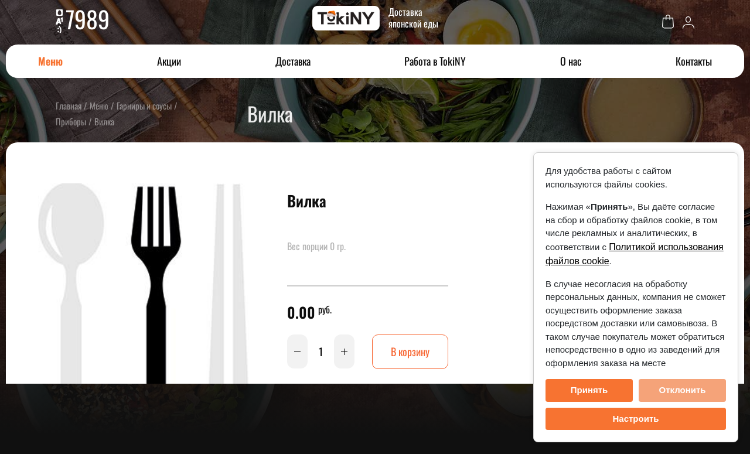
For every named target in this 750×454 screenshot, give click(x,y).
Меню (50, 61)
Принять (589, 390)
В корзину (410, 351)
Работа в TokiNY (435, 61)
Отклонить (682, 390)
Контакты (694, 61)
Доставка (293, 61)
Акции (169, 61)
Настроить (636, 419)
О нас (570, 61)
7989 (88, 18)
